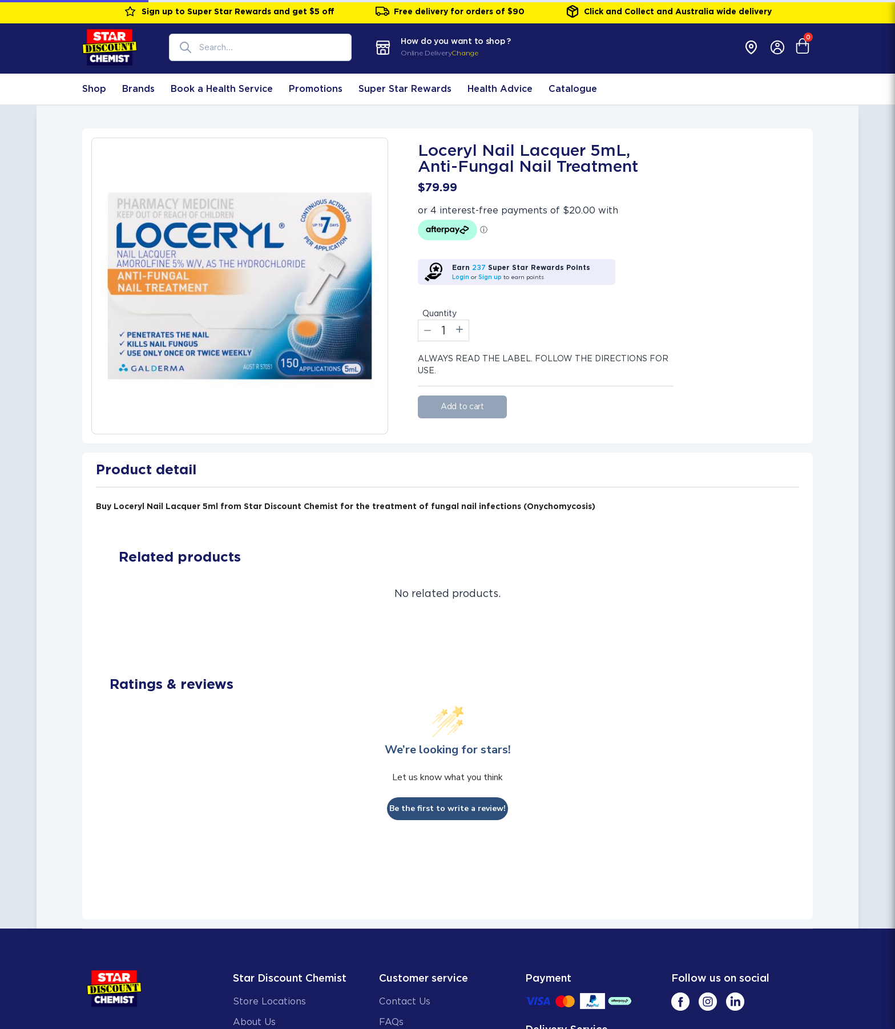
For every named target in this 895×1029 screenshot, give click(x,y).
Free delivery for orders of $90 (450, 11)
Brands (138, 88)
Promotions (315, 88)
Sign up (490, 276)
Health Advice (500, 88)
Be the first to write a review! (447, 808)
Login (460, 276)
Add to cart (462, 406)
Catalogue (573, 88)
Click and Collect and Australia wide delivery (669, 11)
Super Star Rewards (404, 88)
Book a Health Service (222, 88)
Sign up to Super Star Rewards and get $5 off (228, 11)
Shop (94, 88)
